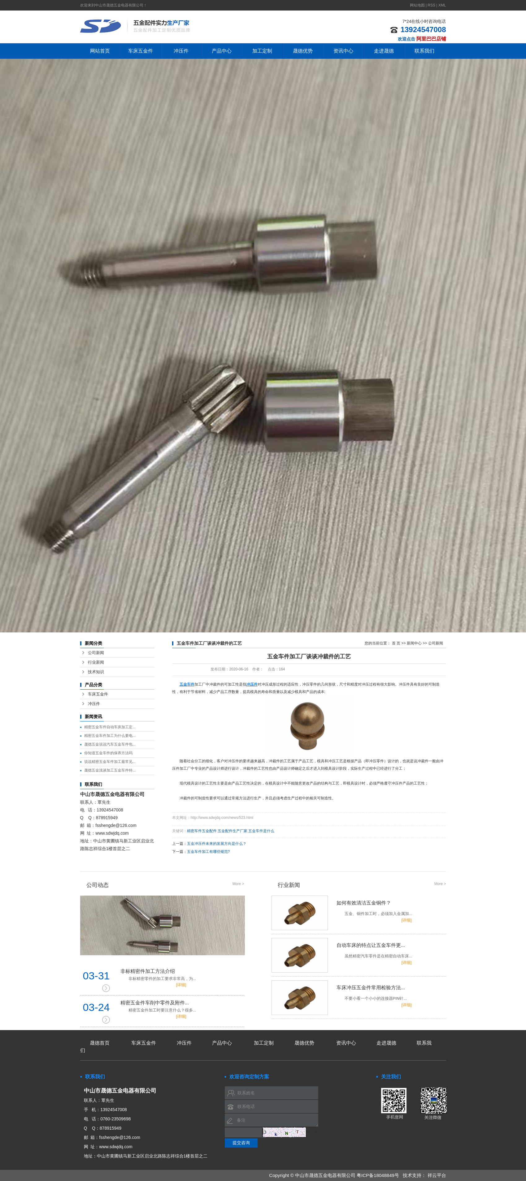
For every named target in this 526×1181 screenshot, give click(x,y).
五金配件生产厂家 (232, 831)
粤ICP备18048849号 (378, 1175)
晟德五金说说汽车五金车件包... (110, 744)
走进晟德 (384, 50)
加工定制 (262, 50)
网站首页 (100, 50)
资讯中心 (343, 50)
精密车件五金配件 (202, 831)
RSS (431, 5)
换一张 (312, 1132)
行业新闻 (96, 662)
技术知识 (96, 672)
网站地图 (418, 5)
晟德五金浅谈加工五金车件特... (110, 770)
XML (442, 5)
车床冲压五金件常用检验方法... (359, 993)
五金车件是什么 (261, 831)
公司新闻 (96, 652)
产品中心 (222, 50)
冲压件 (181, 50)
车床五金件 (140, 50)
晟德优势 (303, 50)
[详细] (181, 984)
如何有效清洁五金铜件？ (359, 908)
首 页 (396, 643)
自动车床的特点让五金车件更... (359, 951)
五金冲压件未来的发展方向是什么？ (216, 843)
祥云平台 (437, 1175)
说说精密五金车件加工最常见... (110, 762)
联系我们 (424, 50)
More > (238, 884)
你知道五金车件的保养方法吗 (108, 753)
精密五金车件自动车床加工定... (110, 727)
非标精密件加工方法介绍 (182, 975)
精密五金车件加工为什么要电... (110, 736)
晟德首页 (100, 1043)
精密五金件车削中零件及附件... (182, 1006)
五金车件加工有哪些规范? (208, 851)
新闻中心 (414, 643)
